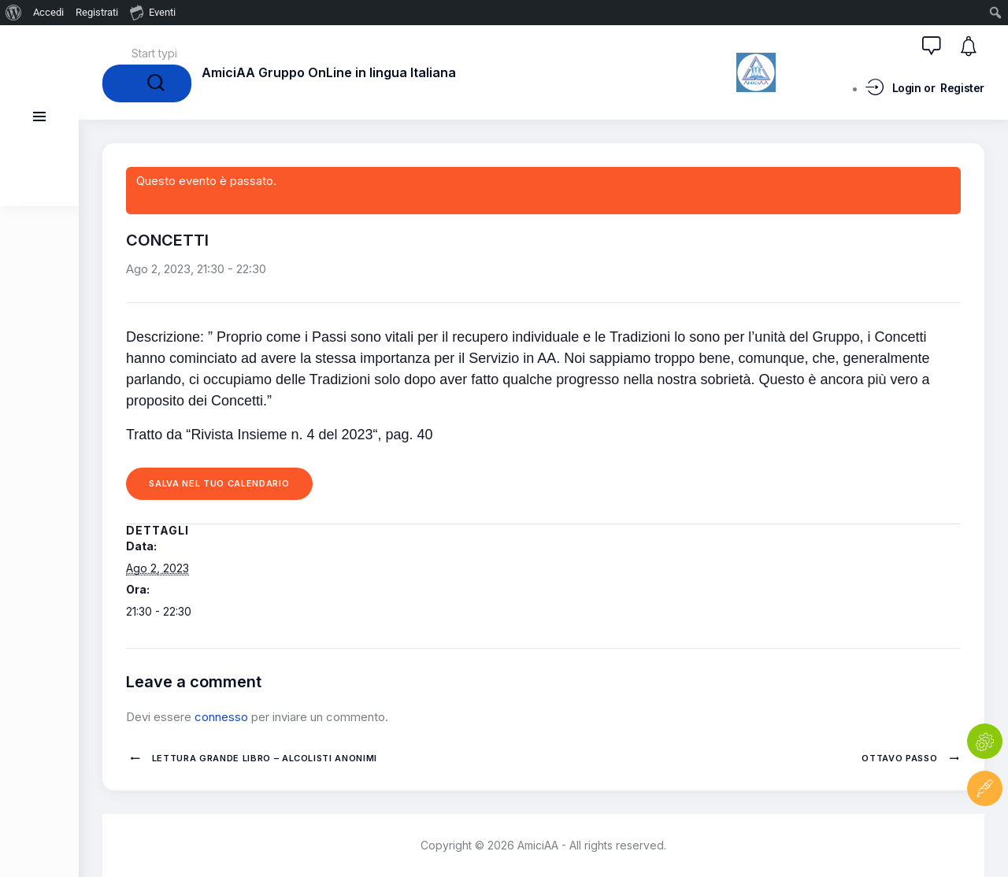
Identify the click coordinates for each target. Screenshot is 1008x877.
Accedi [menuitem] (48, 12)
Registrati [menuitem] (97, 12)
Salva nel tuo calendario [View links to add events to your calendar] (220, 483)
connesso (221, 716)
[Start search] (146, 83)
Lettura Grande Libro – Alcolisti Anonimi (263, 758)
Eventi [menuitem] (153, 12)
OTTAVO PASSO (901, 758)
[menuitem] (14, 12)
